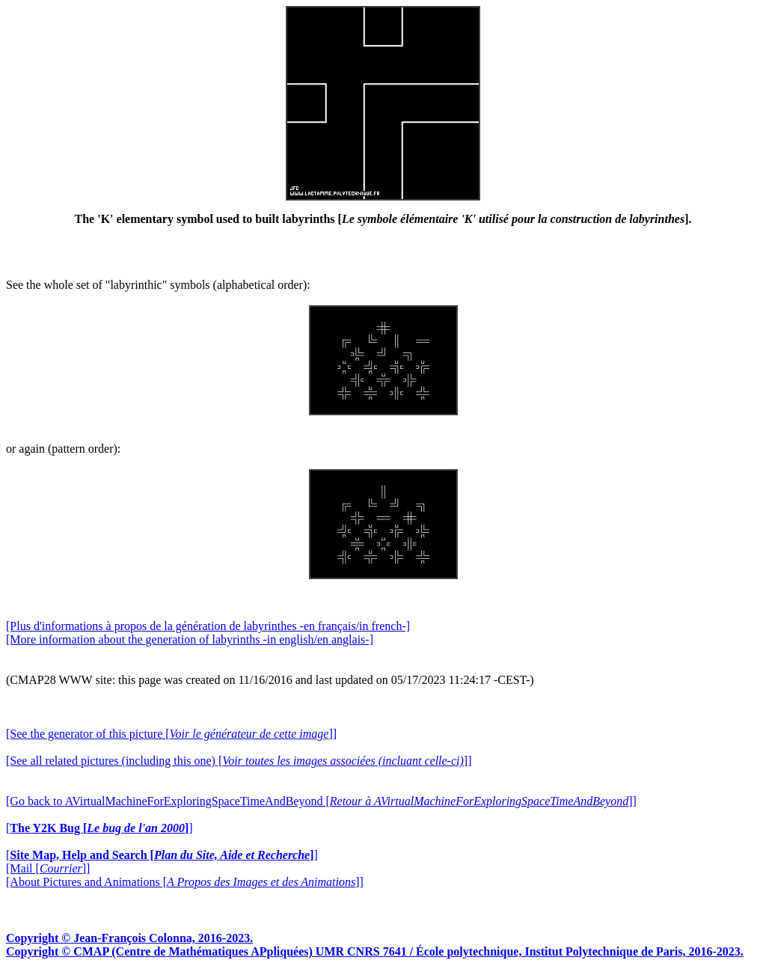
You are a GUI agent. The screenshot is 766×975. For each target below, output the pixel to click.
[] (99, 828)
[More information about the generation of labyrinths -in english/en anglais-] (189, 639)
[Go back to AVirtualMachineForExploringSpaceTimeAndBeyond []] (321, 801)
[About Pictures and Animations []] (185, 881)
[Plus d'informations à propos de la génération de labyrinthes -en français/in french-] (208, 626)
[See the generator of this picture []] (171, 733)
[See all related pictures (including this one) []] (238, 760)
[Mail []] (48, 868)
